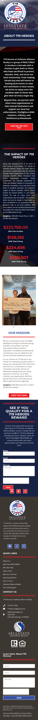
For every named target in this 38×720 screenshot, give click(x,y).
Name (5, 451)
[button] (4, 300)
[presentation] (16, 481)
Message (6, 465)
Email (5, 458)
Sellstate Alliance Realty (23, 599)
